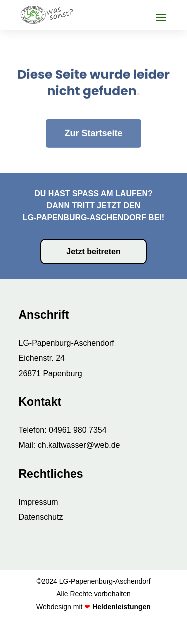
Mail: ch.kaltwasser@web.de (69, 445)
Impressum (38, 502)
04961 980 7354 (78, 430)
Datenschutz (41, 517)
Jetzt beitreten (93, 251)
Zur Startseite (93, 120)
